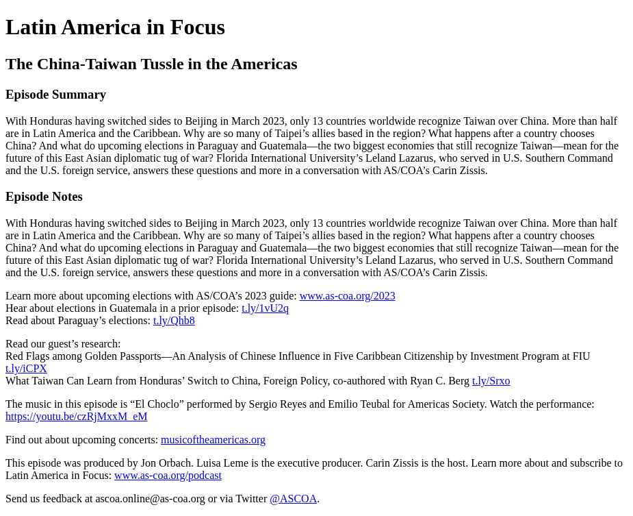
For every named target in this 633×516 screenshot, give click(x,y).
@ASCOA (293, 498)
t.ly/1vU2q (265, 308)
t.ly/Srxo (491, 380)
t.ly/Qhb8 (174, 320)
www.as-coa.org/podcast (168, 475)
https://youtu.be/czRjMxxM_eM (76, 416)
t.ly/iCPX (26, 368)
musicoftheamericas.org (213, 439)
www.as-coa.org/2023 (348, 296)
